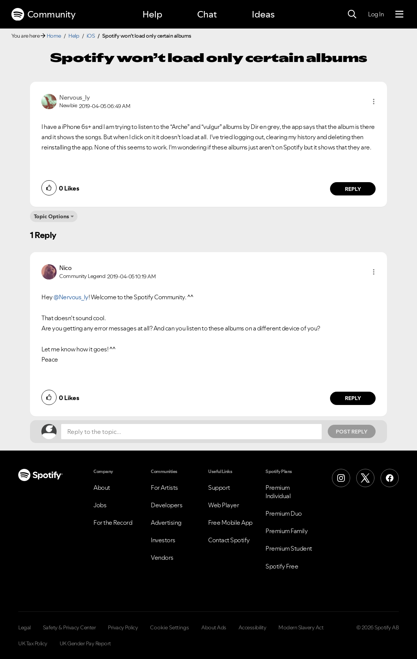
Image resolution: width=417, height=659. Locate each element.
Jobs (99, 505)
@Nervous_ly (71, 297)
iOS (91, 36)
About (101, 487)
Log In (376, 14)
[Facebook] (390, 478)
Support (219, 487)
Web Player (223, 505)
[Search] (352, 14)
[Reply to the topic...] (191, 431)
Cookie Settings (169, 627)
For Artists (164, 487)
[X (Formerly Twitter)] (365, 478)
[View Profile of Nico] (65, 268)
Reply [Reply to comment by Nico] (353, 398)
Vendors (162, 557)
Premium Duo (283, 513)
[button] (373, 101)
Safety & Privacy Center (69, 627)
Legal (24, 627)
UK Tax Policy (32, 643)
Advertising (166, 522)
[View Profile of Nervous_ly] (74, 97)
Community (43, 14)
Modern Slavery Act (300, 627)
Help (152, 14)
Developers (166, 505)
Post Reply (352, 431)
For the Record (112, 522)
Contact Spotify (229, 540)
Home (54, 36)
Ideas (263, 14)
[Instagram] (341, 478)
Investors (163, 540)
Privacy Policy (123, 627)
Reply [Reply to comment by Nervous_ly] (353, 189)
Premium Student (288, 548)
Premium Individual (278, 491)
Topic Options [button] (51, 216)
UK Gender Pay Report (85, 643)
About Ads (213, 627)
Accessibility (253, 627)
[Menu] (399, 14)
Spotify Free (281, 566)
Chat (207, 14)
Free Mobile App (230, 522)
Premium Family (286, 531)
